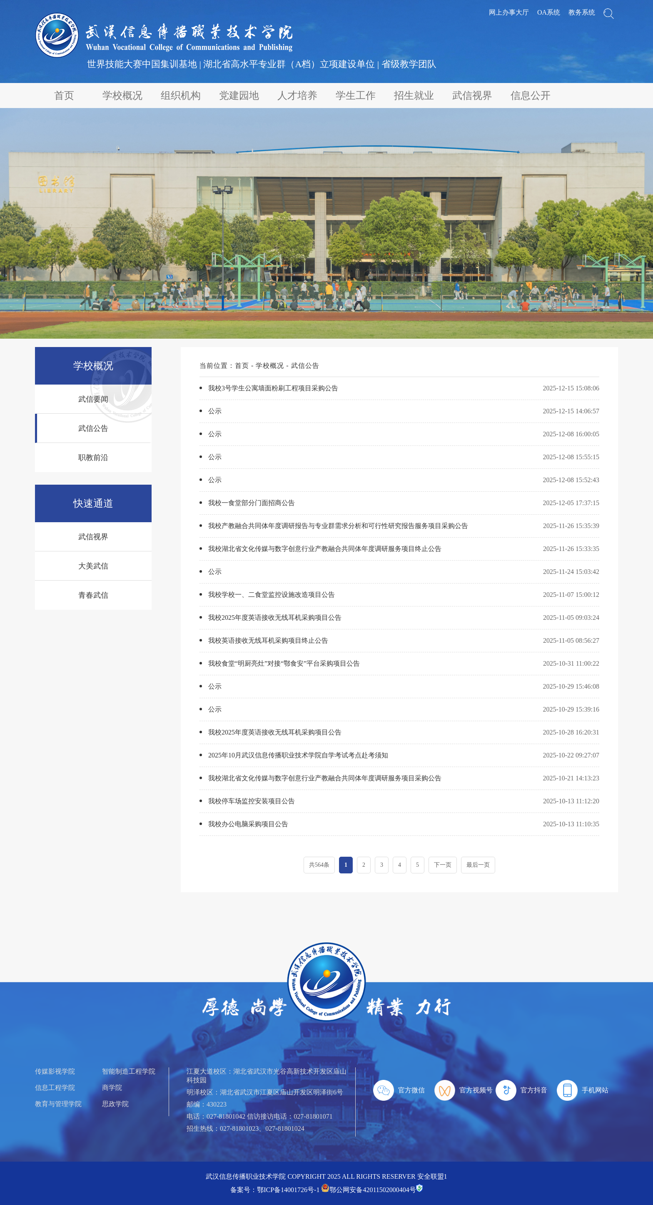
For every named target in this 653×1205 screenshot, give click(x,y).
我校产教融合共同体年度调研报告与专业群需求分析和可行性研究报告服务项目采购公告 (338, 525)
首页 (64, 95)
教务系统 (581, 12)
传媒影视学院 (55, 1071)
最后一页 (478, 865)
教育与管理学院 (58, 1103)
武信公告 (93, 428)
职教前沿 (93, 457)
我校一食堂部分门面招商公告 (251, 502)
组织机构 (181, 95)
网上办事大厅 (509, 12)
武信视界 (472, 95)
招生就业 (414, 95)
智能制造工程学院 (128, 1071)
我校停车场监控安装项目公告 (251, 801)
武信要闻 (93, 399)
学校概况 (122, 95)
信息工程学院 (55, 1087)
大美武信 (93, 566)
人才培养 (297, 95)
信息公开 (531, 95)
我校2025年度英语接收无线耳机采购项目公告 (274, 617)
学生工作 (356, 95)
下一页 (442, 865)
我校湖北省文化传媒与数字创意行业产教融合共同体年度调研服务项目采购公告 (324, 778)
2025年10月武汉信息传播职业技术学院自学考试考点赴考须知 (298, 755)
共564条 (319, 865)
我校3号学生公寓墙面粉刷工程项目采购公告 (273, 388)
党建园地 (239, 95)
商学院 (112, 1087)
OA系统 (548, 12)
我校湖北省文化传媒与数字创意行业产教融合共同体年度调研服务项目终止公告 (324, 548)
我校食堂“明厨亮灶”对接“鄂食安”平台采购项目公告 (284, 663)
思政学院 (115, 1103)
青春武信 (93, 595)
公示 (215, 411)
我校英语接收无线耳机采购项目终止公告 (268, 640)
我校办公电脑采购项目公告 (248, 824)
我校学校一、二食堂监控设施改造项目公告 (271, 594)
